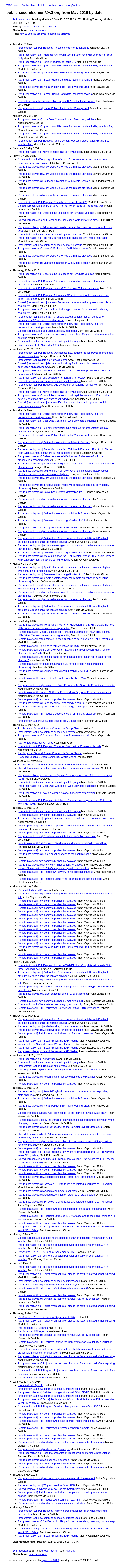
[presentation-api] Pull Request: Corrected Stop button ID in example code (59, 746)
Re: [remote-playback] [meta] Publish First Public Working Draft (53, 72)
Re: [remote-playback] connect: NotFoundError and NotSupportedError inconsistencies (66, 685)
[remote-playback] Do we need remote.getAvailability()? (49, 646)
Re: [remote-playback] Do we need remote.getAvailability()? (51, 492)
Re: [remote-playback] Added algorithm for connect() (47, 1191)
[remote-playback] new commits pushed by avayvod (47, 699)
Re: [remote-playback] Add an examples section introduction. (52, 1503)
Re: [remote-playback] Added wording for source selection (50, 1026)
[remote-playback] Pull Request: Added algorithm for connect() (53, 1288)
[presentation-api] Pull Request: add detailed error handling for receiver (58, 384)
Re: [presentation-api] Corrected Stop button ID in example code (54, 735)
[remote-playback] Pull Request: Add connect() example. (49, 1499)
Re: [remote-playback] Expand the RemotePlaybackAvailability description (59, 1298)
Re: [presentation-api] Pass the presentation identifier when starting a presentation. (64, 1453)
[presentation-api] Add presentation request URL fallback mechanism (56, 101)
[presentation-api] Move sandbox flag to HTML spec (47, 721)
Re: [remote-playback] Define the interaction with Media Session (54, 181)
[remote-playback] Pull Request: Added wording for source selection (56, 1033)
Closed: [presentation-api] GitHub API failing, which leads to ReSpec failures (61, 205)
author (35, 26)
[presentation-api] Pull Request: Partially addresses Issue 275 (52, 202)
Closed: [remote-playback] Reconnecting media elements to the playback (59, 1069)
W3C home (12, 5)
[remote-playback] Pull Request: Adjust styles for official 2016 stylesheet (58, 1008)
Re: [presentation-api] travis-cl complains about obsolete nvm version (56, 793)
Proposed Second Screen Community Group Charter (47, 757)
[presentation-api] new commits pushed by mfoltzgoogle (49, 341)
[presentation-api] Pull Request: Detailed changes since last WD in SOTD (59, 1406)
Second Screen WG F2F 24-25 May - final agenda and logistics (53, 868)
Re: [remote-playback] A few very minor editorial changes (50, 864)
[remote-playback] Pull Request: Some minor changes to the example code (60, 878)
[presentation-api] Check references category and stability (50, 1004)
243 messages (21, 19)
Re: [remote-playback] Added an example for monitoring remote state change (61, 1442)
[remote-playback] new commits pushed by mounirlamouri (50, 1001)
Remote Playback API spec (33, 890)
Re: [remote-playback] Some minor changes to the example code (54, 854)
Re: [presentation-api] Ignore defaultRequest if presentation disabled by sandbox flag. (66, 65)
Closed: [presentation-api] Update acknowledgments (47, 330)
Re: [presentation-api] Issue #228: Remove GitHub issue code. (53, 248)
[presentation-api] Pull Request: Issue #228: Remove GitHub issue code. (58, 288)
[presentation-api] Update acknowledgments (42, 360)
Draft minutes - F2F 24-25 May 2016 (38, 345)
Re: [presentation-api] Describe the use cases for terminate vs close (56, 213)
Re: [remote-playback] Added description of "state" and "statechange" (57, 1176)
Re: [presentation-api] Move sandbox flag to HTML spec (49, 152)
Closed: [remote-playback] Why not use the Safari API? (49, 1489)
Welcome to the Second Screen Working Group (44, 1044)
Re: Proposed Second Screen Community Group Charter (50, 728)
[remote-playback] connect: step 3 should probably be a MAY (52, 678)
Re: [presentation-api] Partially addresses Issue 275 (47, 62)
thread (26, 26)
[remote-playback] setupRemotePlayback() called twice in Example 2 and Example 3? (66, 639)
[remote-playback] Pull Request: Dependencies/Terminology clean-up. (57, 713)
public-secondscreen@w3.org (64, 5)
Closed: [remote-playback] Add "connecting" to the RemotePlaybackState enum (62, 1112)
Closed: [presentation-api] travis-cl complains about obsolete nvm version (59, 768)
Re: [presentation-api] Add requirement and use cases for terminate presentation (63, 237)
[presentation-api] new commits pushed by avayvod (47, 732)
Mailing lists (28, 5)
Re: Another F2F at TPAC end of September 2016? (46, 1252)
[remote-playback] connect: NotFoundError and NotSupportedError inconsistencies (64, 692)
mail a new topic (38, 30)
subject (52, 26)
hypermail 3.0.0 (50, 1560)
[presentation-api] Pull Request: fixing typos (42, 1066)
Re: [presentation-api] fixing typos (36, 1059)
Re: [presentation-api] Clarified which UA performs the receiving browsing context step (66, 1521)
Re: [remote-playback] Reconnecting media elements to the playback (56, 1076)
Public (41, 5)
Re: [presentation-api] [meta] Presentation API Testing (48, 527)
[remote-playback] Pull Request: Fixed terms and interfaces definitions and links (62, 843)
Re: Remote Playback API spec (35, 742)
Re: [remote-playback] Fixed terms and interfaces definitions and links (57, 836)
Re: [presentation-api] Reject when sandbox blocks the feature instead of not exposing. (66, 1274)
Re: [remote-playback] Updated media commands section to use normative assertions (66, 818)
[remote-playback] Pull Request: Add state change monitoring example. (58, 1420)
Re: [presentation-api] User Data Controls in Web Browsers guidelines (57, 119)
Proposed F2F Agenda (30, 1385)
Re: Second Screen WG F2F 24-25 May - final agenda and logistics (56, 764)
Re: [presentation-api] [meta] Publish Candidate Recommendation (55, 79)
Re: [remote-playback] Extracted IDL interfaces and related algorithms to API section (65, 1184)
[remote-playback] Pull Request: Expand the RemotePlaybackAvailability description (65, 1342)
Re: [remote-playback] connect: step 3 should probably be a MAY (54, 671)
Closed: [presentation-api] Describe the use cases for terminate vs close (58, 220)
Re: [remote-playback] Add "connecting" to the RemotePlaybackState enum (60, 1127)
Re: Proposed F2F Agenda (33, 1327)
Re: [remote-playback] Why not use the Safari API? (46, 1485)
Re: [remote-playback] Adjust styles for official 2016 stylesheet (53, 993)
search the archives (59, 33)
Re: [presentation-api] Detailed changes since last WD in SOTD (53, 1392)
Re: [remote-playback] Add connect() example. (44, 1449)
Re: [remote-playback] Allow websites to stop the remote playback (55, 166)
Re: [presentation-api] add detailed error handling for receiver (52, 377)
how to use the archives (33, 33)
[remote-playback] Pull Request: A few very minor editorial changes (55, 871)
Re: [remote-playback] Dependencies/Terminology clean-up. (51, 703)
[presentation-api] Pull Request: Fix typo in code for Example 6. (53, 47)
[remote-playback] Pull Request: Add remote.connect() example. (54, 1428)
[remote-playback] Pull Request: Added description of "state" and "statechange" (62, 1208)
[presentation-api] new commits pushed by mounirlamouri (50, 234)
